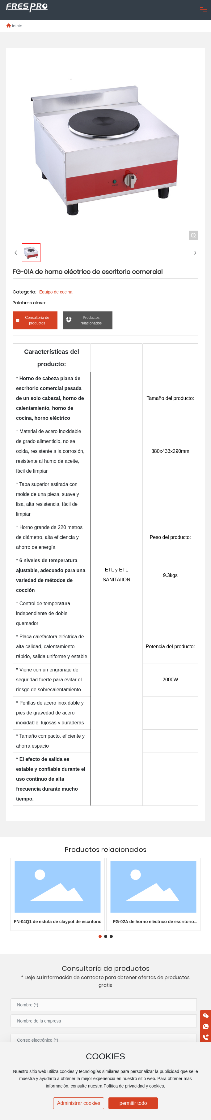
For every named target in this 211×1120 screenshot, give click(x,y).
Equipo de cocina (55, 291)
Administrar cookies (78, 1103)
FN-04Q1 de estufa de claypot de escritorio (58, 921)
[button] (100, 936)
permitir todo (133, 1103)
